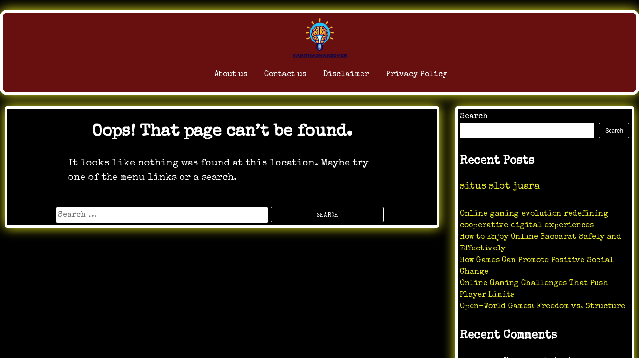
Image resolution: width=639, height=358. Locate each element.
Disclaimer (339, 77)
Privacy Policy (432, 77)
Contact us (259, 77)
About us (187, 77)
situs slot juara (500, 187)
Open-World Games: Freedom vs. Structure (542, 307)
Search (474, 117)
